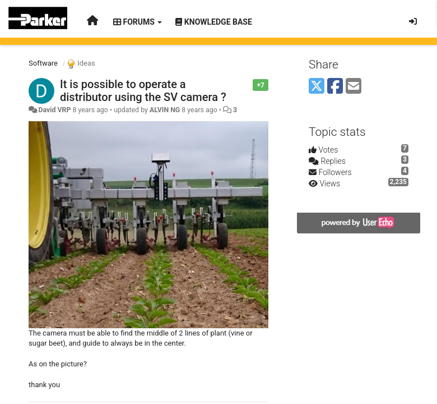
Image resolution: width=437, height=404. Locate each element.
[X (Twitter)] (316, 87)
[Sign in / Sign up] (413, 21)
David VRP (54, 110)
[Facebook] (335, 87)
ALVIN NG (165, 110)
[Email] (353, 87)
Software (43, 63)
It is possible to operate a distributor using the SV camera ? (143, 90)
